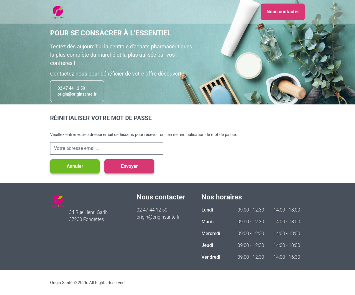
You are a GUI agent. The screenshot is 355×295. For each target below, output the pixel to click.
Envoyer (129, 166)
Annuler (75, 166)
